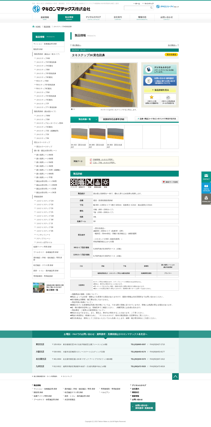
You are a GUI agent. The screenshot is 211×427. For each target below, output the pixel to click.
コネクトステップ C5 (44, 212)
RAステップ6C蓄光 (44, 89)
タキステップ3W (43, 119)
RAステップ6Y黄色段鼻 (45, 85)
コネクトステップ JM (44, 220)
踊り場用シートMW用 (44, 174)
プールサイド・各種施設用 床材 (45, 252)
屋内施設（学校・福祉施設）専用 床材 (47, 259)
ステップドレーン (43, 239)
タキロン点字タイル (44, 242)
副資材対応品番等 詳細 (113, 119)
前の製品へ (76, 45)
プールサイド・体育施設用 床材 (46, 400)
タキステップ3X (42, 134)
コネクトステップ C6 (44, 208)
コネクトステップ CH (44, 201)
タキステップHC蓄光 (44, 66)
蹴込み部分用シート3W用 (46, 181)
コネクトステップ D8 (44, 227)
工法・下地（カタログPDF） (104, 163)
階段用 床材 (38, 49)
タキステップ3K (42, 138)
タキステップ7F (42, 104)
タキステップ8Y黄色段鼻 (46, 73)
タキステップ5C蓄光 (44, 100)
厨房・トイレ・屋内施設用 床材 (45, 271)
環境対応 (142, 17)
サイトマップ (67, 376)
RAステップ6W (42, 81)
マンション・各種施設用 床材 (45, 44)
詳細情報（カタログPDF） (103, 160)
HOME (38, 26)
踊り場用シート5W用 (44, 162)
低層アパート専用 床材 (42, 247)
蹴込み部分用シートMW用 (46, 185)
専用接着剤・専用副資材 (43, 276)
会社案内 (118, 17)
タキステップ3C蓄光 (44, 127)
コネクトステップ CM (45, 216)
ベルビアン (105, 392)
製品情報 (69, 17)
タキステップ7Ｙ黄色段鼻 (46, 107)
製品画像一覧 (85, 119)
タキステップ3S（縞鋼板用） (48, 131)
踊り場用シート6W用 (44, 159)
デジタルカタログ (93, 17)
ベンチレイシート (43, 235)
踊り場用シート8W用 (44, 155)
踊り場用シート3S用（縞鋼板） (48, 170)
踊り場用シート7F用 (44, 177)
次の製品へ (172, 45)
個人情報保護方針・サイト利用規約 (45, 376)
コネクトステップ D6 (44, 231)
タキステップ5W (43, 92)
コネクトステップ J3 (44, 223)
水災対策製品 (70, 400)
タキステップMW (43, 116)
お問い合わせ (166, 17)
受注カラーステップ (44, 147)
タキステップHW (43, 58)
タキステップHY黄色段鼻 (46, 62)
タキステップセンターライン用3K (49, 123)
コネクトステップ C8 (44, 205)
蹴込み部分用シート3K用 (46, 193)
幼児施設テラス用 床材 (74, 392)
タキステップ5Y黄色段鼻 (46, 96)
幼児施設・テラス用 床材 (43, 265)
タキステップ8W (43, 70)
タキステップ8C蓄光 (44, 77)
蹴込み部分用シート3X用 (46, 189)
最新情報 (44, 17)
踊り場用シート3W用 (44, 166)
